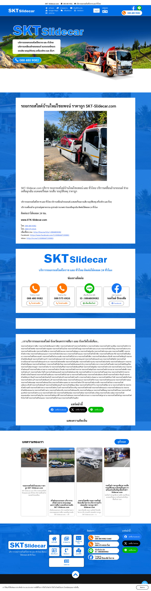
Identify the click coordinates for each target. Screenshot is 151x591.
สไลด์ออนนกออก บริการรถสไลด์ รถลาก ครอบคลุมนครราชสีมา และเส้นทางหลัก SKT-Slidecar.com (61, 503)
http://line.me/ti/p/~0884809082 (47, 232)
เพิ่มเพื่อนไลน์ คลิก (89, 295)
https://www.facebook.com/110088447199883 (49, 235)
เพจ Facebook (116, 295)
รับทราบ (142, 587)
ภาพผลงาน (66, 542)
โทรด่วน (97, 537)
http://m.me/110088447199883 (40, 238)
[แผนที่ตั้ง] (79, 550)
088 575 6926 (30, 229)
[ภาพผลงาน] (66, 539)
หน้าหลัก (54, 542)
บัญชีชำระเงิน (78, 542)
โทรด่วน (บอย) (35, 295)
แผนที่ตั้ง (78, 554)
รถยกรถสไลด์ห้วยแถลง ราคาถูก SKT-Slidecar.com (34, 486)
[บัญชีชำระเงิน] (79, 538)
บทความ (66, 565)
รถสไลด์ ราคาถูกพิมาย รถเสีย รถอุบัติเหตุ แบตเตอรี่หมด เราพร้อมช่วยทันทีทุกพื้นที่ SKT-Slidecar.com (117, 488)
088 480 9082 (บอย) (103, 539)
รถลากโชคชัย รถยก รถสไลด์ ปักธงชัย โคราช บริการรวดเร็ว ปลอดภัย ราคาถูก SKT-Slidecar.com (89, 503)
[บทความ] (66, 561)
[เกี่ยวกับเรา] (54, 550)
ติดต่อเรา (66, 554)
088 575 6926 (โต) (102, 545)
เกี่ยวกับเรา (54, 554)
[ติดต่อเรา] (66, 550)
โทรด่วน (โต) (62, 295)
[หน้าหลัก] (54, 539)
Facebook (98, 556)
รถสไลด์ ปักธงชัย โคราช (104, 558)
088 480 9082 (133, 13)
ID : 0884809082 (89, 298)
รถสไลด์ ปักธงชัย (116, 298)
